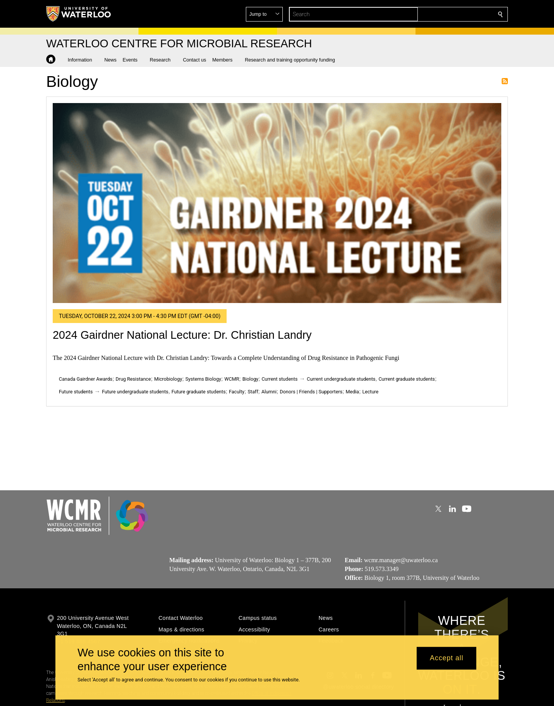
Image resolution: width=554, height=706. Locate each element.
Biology (250, 379)
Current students (280, 379)
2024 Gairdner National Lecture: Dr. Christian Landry (182, 335)
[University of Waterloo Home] (79, 14)
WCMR (231, 379)
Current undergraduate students (341, 379)
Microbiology (168, 379)
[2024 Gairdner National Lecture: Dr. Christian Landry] (277, 203)
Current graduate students (407, 379)
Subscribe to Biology (505, 81)
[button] (445, 14)
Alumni (268, 392)
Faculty (236, 392)
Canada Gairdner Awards (85, 379)
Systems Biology (203, 379)
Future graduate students (199, 392)
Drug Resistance (133, 379)
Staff (253, 392)
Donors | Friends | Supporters (311, 392)
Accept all (446, 658)
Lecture (370, 392)
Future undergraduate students (135, 392)
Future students (76, 392)
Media (352, 392)
